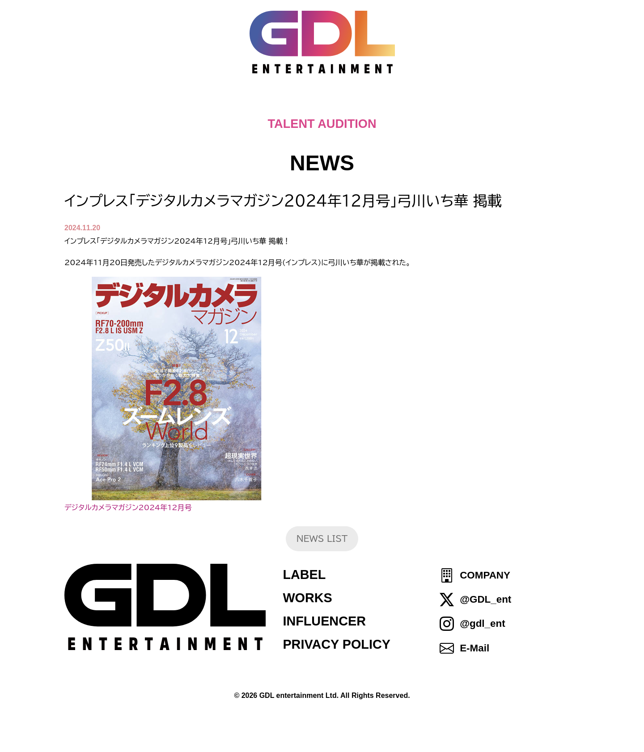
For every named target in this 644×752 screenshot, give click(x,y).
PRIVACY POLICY (336, 644)
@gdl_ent (482, 623)
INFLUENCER (324, 621)
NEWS (267, 103)
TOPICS (208, 103)
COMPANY (485, 575)
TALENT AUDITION (321, 124)
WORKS (307, 598)
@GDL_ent (485, 599)
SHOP (496, 103)
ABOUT (325, 103)
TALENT (389, 103)
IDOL (446, 103)
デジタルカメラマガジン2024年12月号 (127, 507)
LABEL (304, 574)
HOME (148, 103)
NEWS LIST (322, 538)
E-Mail (474, 648)
